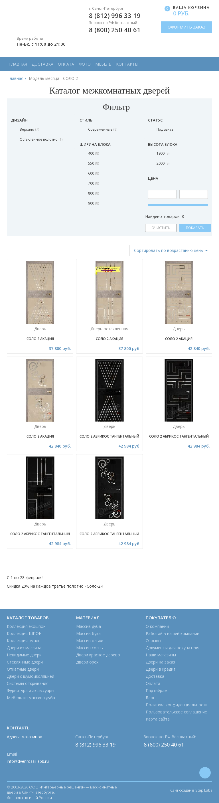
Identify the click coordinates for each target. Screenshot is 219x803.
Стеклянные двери (25, 662)
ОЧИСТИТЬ (160, 227)
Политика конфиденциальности (177, 704)
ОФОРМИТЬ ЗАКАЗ (186, 27)
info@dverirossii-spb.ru (28, 761)
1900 (163, 153)
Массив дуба (88, 626)
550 (93, 163)
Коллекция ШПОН (24, 633)
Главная (18, 64)
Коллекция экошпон (26, 626)
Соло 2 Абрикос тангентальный (109, 436)
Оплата (66, 64)
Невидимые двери (24, 655)
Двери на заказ (160, 662)
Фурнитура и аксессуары (30, 690)
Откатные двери (23, 669)
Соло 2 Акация (40, 338)
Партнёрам (156, 690)
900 (93, 203)
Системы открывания (27, 683)
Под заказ (165, 129)
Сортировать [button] (171, 250)
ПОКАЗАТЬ (195, 227)
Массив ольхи (89, 640)
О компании (157, 626)
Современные (102, 129)
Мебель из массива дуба (31, 697)
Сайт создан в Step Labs (191, 790)
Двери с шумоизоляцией (30, 676)
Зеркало (29, 129)
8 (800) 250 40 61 (115, 29)
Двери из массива (24, 647)
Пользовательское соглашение (176, 712)
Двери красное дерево (98, 655)
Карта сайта (158, 719)
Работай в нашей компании (172, 633)
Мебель (103, 64)
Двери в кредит (161, 669)
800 (93, 193)
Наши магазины (161, 655)
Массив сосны (90, 647)
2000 (163, 163)
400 (93, 153)
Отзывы (153, 640)
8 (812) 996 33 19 (115, 15)
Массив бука (88, 633)
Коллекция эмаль (23, 640)
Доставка (42, 64)
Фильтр (109, 107)
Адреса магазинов (24, 736)
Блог (150, 697)
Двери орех (87, 662)
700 (93, 183)
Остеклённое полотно (41, 139)
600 (93, 173)
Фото (85, 64)
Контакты (127, 64)
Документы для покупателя (172, 647)
